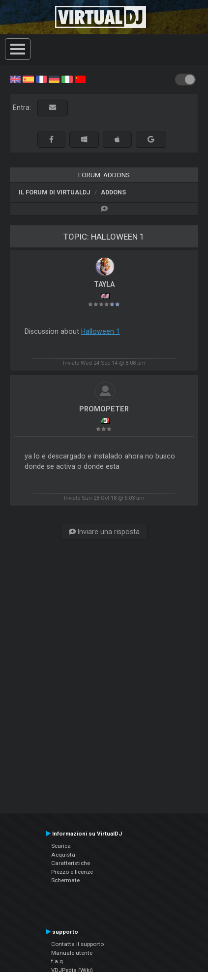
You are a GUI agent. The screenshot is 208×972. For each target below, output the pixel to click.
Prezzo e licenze (72, 871)
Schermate (65, 880)
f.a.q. (57, 961)
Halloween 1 (100, 331)
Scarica (61, 845)
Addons (113, 192)
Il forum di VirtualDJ (54, 192)
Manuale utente (71, 952)
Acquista (63, 854)
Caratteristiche (70, 863)
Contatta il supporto (77, 944)
